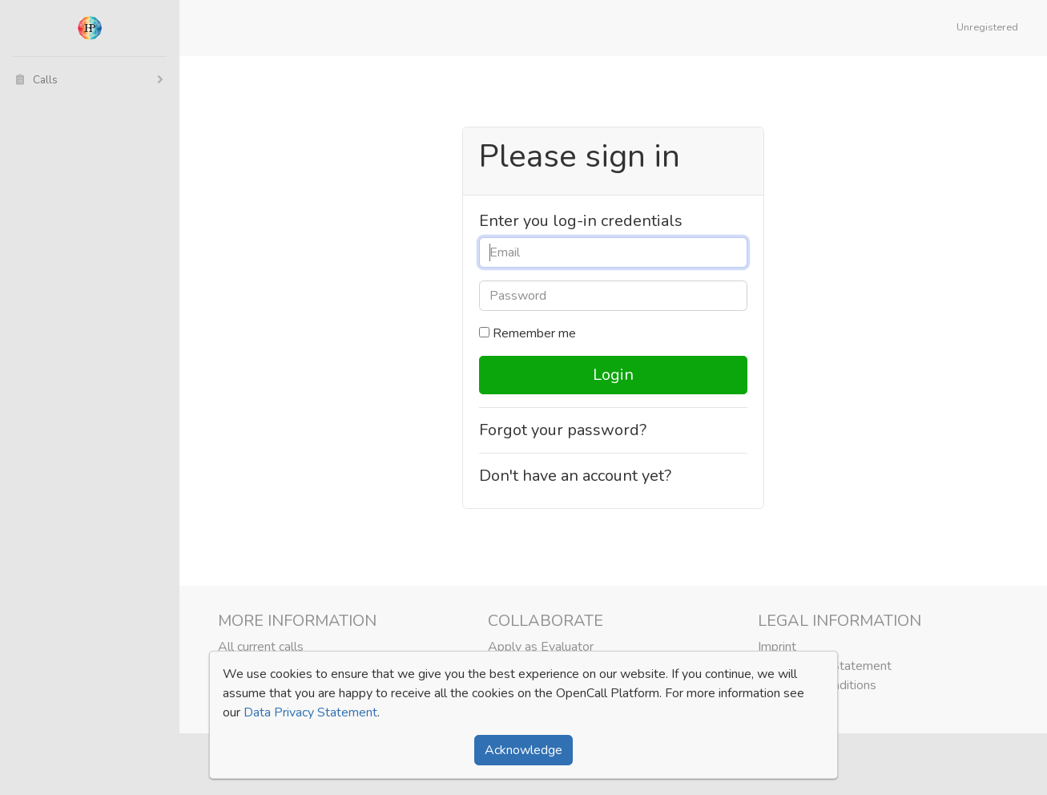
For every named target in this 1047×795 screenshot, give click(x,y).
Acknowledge (523, 750)
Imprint (777, 647)
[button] (990, 28)
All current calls (261, 647)
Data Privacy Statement (310, 712)
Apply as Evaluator (541, 647)
